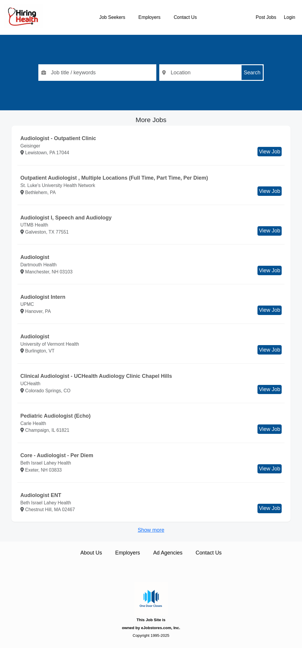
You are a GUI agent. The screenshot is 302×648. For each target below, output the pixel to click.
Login (289, 17)
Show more (151, 530)
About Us (91, 553)
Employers (149, 17)
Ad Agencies (167, 553)
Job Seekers (112, 17)
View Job (269, 152)
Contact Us (185, 17)
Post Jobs (266, 17)
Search (252, 73)
